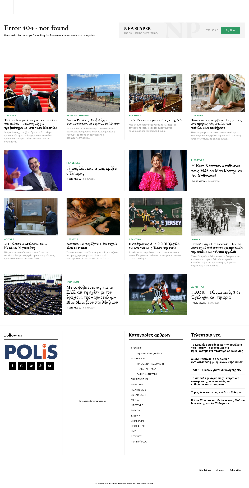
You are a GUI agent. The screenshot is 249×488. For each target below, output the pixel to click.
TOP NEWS (10, 115)
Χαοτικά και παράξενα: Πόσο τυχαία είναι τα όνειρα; (92, 245)
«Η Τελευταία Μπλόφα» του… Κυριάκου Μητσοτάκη (25, 245)
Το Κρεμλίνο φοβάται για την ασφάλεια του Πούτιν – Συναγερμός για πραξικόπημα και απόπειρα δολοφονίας (31, 124)
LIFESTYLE (197, 160)
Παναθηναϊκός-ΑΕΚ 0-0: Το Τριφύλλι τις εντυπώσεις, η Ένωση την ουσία (154, 245)
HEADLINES (73, 163)
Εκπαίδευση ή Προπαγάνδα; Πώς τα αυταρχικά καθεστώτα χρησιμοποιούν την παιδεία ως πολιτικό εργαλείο (217, 248)
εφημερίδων (101, 401)
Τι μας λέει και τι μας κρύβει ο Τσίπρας (92, 170)
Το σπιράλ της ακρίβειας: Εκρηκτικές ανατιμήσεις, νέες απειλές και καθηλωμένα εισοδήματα (216, 124)
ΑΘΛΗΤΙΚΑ (135, 239)
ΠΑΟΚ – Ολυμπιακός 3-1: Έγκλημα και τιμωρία (215, 294)
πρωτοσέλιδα (86, 401)
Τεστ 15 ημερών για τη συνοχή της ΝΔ (155, 120)
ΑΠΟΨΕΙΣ (9, 239)
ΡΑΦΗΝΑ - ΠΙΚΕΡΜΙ (78, 115)
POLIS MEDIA (74, 179)
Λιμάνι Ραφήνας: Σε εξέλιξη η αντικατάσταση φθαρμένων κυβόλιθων (93, 122)
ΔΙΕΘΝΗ (195, 239)
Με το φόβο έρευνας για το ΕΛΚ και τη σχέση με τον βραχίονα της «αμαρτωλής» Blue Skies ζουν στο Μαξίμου (92, 294)
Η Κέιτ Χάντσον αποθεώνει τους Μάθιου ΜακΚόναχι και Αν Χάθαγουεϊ (217, 170)
